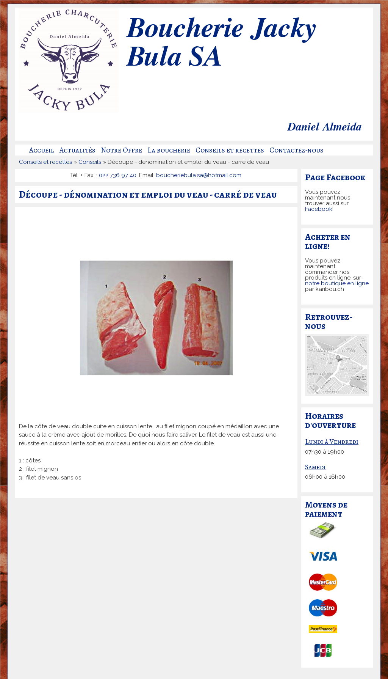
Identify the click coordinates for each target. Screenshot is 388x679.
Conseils (89, 162)
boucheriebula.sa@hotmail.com (198, 175)
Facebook (318, 209)
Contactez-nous (296, 150)
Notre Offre (121, 150)
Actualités (77, 150)
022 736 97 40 (117, 175)
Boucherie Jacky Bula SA (221, 43)
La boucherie (168, 150)
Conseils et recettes (230, 150)
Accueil (41, 150)
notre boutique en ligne (337, 283)
